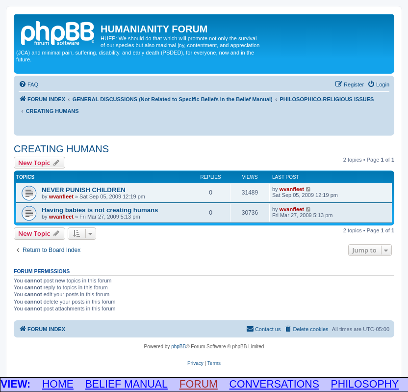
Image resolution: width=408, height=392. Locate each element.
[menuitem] (28, 84)
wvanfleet (61, 196)
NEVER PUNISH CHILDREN (84, 190)
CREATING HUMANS (61, 148)
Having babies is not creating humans (100, 210)
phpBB (178, 346)
